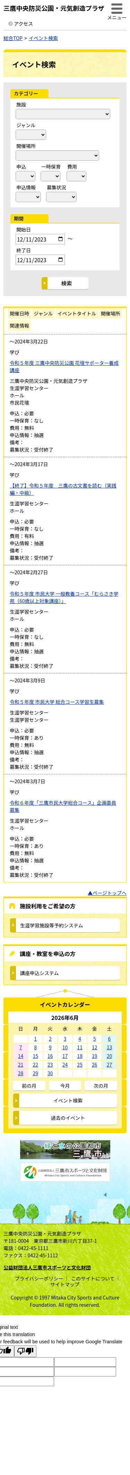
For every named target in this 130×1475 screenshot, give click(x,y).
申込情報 (26, 187)
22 (35, 1064)
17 (65, 1055)
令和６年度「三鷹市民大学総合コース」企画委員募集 (63, 806)
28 (21, 1073)
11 (80, 1047)
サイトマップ (64, 1284)
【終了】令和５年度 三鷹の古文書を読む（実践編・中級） (63, 489)
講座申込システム (39, 973)
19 (94, 1055)
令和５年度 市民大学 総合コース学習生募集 (57, 701)
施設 (21, 104)
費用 (72, 166)
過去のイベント (68, 1117)
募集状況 (56, 187)
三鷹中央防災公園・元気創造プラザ (53, 7)
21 (21, 1064)
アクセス (23, 23)
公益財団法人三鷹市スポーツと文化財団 (47, 1267)
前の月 (29, 1085)
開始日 (23, 229)
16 (50, 1055)
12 (94, 1047)
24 (65, 1064)
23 (50, 1064)
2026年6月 (65, 1017)
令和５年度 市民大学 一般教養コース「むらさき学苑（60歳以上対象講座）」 (64, 597)
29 (35, 1073)
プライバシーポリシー (39, 1278)
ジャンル (25, 125)
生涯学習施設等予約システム (51, 925)
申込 (21, 166)
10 (65, 1047)
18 (80, 1055)
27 (109, 1064)
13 (109, 1047)
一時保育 (51, 166)
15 (35, 1055)
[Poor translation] (25, 1351)
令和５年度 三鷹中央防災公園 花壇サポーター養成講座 (64, 366)
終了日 (23, 250)
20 (109, 1055)
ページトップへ (110, 892)
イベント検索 (43, 38)
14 (21, 1055)
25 (80, 1064)
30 (50, 1073)
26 (94, 1064)
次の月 (101, 1085)
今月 (65, 1085)
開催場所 (26, 145)
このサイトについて (93, 1278)
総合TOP (13, 38)
